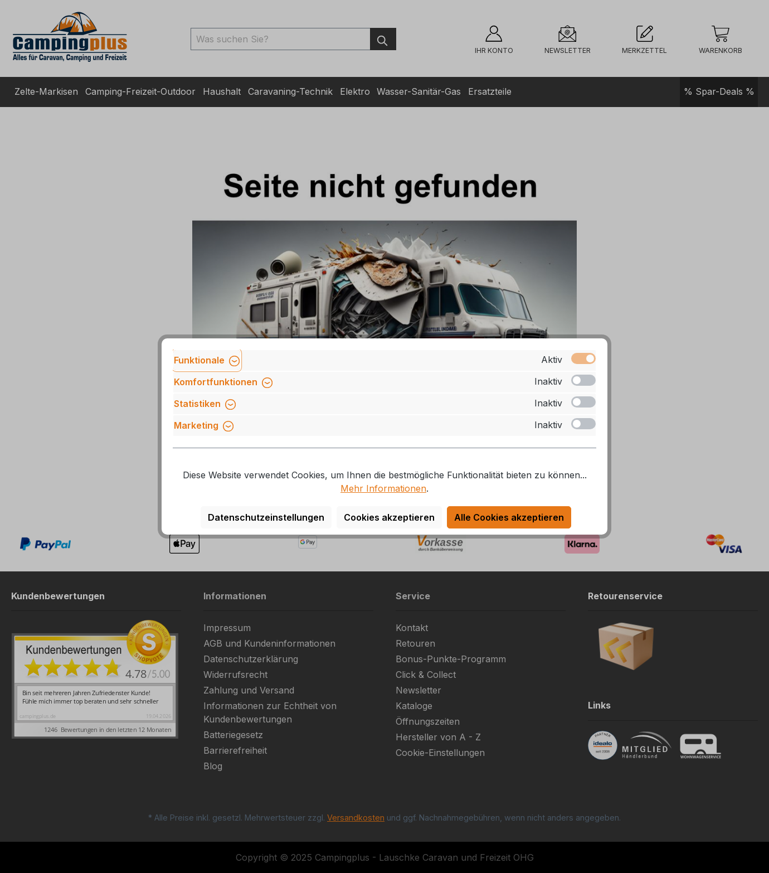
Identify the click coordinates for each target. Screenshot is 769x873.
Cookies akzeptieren (389, 517)
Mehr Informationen (383, 488)
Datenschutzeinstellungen (266, 517)
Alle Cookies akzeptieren (509, 517)
